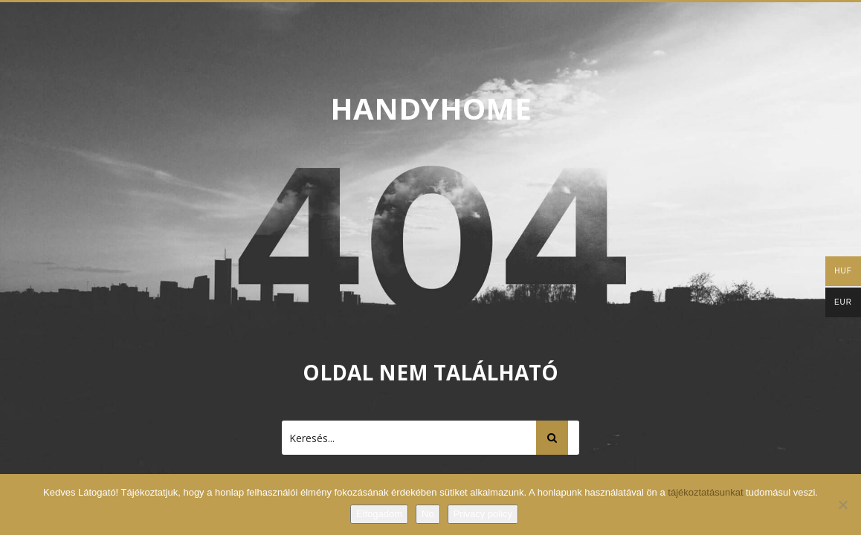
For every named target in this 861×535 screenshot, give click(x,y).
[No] (842, 504)
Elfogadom (379, 513)
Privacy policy (483, 513)
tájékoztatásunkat (707, 492)
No (428, 513)
